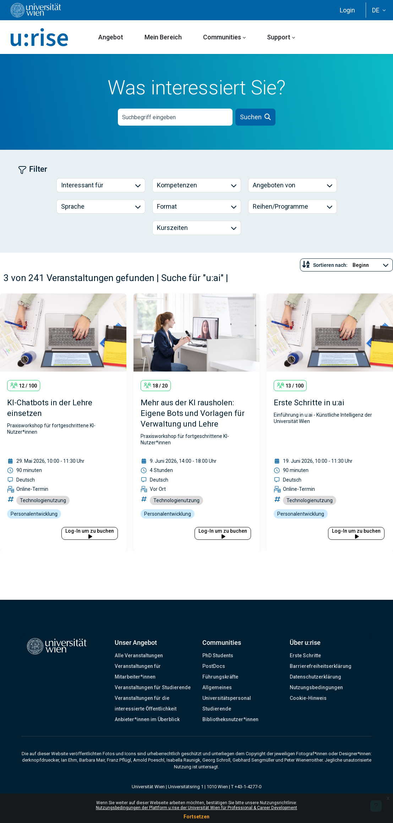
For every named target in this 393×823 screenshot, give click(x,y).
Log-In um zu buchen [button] (89, 533)
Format (167, 206)
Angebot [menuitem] (110, 37)
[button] (378, 10)
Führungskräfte (220, 677)
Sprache (72, 206)
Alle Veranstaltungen (139, 655)
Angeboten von (274, 185)
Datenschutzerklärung (315, 677)
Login (347, 10)
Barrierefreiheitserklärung (320, 666)
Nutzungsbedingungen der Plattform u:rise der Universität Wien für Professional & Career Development (196, 807)
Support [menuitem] (278, 37)
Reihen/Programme (280, 206)
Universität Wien (148, 786)
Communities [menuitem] (222, 37)
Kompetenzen (177, 185)
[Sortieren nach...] (370, 265)
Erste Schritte (305, 655)
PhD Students (217, 655)
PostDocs (213, 666)
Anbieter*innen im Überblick (147, 719)
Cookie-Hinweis (308, 698)
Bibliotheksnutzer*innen (230, 719)
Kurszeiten (172, 227)
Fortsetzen (196, 816)
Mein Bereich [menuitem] (163, 37)
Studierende (216, 709)
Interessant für (82, 185)
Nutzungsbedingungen (316, 687)
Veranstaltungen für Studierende (153, 687)
